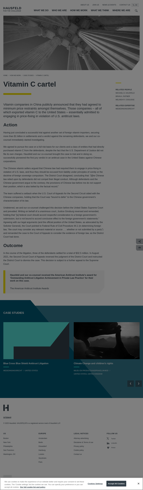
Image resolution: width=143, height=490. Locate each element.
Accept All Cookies (116, 485)
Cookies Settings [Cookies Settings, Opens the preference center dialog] (95, 485)
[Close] (138, 485)
